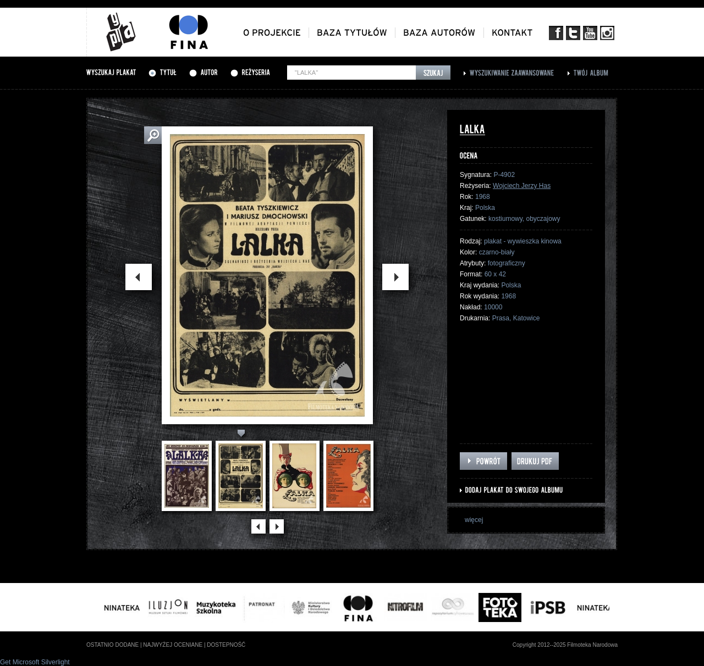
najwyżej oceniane (172, 645)
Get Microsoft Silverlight (35, 662)
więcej (474, 520)
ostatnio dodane (112, 645)
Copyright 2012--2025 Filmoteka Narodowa (565, 645)
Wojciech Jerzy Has (522, 186)
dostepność (226, 645)
